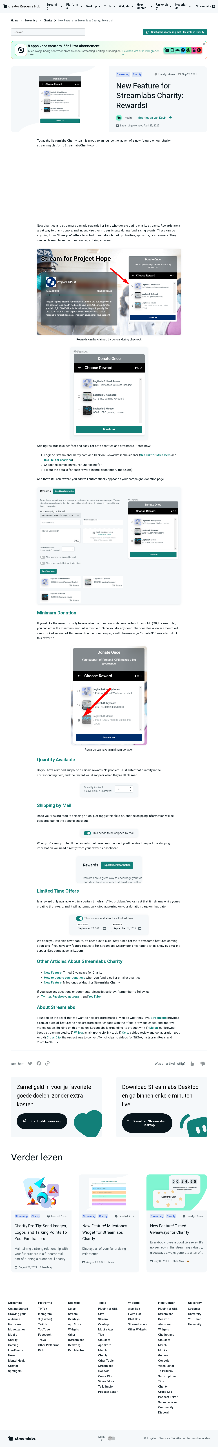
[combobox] (48, 32)
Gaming (13, 1345)
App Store (74, 1324)
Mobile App (105, 1329)
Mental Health (17, 1360)
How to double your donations (64, 977)
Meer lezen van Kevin (154, 118)
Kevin (111, 1262)
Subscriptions (167, 1376)
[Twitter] (30, 1064)
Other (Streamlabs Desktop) (76, 1340)
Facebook (59, 996)
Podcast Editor (108, 1392)
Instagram (74, 996)
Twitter (46, 996)
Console (163, 1360)
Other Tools (106, 1360)
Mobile (12, 1334)
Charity (48, 20)
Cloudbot (104, 1340)
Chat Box (134, 1319)
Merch (102, 1350)
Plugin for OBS (108, 1308)
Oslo (125, 1032)
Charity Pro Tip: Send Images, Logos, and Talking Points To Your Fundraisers (41, 1232)
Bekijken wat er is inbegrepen (140, 52)
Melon (153, 1027)
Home (14, 20)
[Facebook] (39, 1064)
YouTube (94, 996)
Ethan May (46, 1267)
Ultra (101, 1314)
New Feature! (53, 972)
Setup (72, 1308)
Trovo (42, 1340)
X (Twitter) (45, 1319)
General (163, 1355)
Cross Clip (54, 1037)
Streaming (31, 20)
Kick (41, 1350)
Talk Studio (105, 1386)
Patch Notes (76, 1350)
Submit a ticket (168, 1402)
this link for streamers (155, 455)
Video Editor (106, 1381)
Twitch (42, 1324)
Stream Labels (137, 1324)
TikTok (42, 1308)
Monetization (17, 1329)
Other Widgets (137, 1329)
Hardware (14, 1324)
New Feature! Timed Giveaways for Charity (169, 1229)
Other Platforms (48, 1345)
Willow (78, 1032)
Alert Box (134, 1308)
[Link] (47, 1063)
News (11, 1355)
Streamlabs (205, 6)
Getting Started (18, 1308)
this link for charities (58, 460)
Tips (101, 1334)
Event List (134, 1314)
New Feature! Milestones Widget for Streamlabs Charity (104, 1232)
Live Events (15, 1350)
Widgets (73, 1329)
